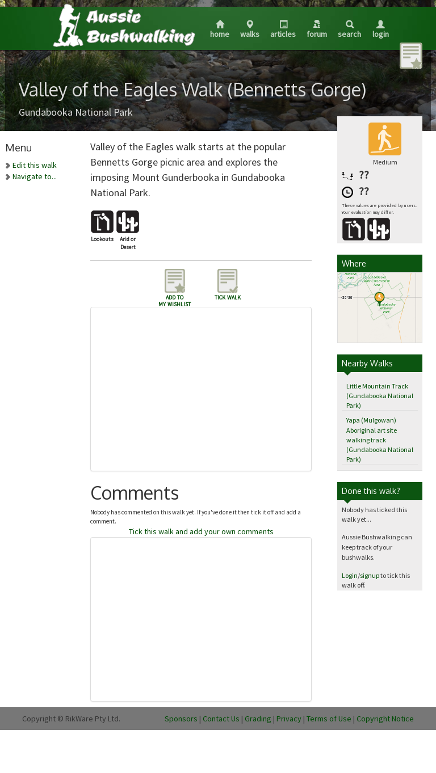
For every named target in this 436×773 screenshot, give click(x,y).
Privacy (288, 718)
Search (349, 29)
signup (369, 575)
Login (380, 29)
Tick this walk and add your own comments (201, 531)
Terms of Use (329, 718)
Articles (283, 29)
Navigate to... (34, 176)
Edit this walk (34, 165)
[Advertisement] (206, 389)
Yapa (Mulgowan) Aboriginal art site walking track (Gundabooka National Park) (379, 439)
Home (219, 29)
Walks (249, 29)
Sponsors (181, 718)
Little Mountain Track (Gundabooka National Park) (379, 395)
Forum (317, 29)
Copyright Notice (385, 718)
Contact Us (221, 718)
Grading (258, 718)
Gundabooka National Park (76, 112)
